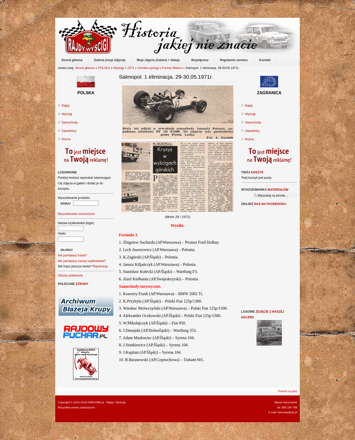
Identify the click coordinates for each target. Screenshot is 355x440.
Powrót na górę (287, 391)
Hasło (62, 233)
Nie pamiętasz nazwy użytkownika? (82, 261)
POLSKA (104, 68)
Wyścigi (118, 68)
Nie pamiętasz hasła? (72, 255)
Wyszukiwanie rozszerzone (76, 214)
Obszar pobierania (70, 275)
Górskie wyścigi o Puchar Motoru (160, 68)
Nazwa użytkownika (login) (76, 223)
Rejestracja (100, 266)
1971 (130, 68)
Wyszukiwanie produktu (74, 198)
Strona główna (84, 68)
